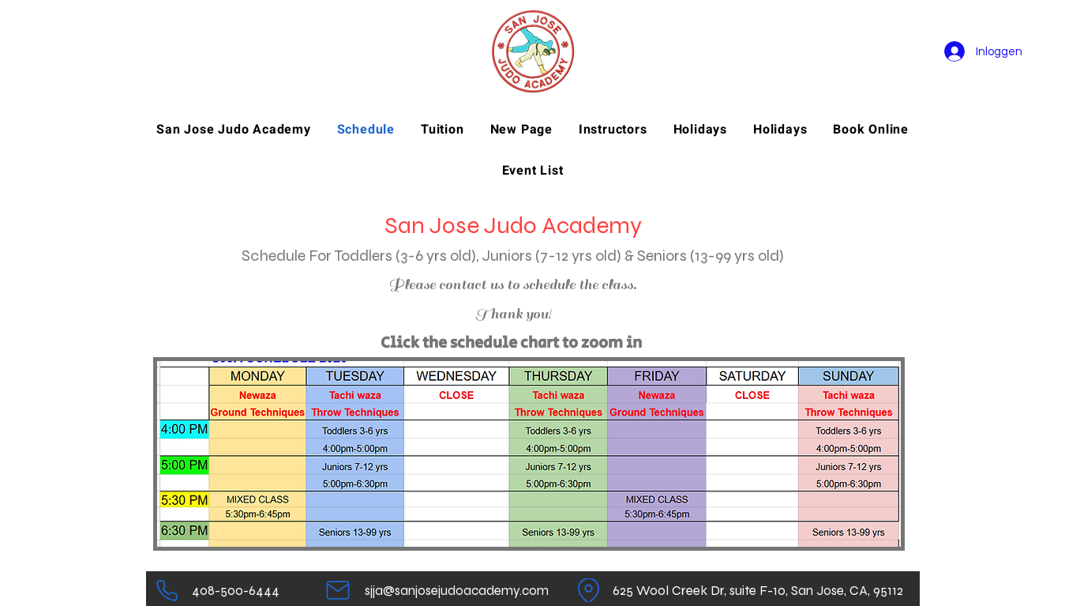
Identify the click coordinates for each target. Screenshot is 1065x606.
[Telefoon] (167, 590)
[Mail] (338, 590)
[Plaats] (588, 590)
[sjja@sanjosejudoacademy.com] (456, 590)
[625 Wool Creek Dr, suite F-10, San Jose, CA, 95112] (758, 590)
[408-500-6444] (236, 590)
